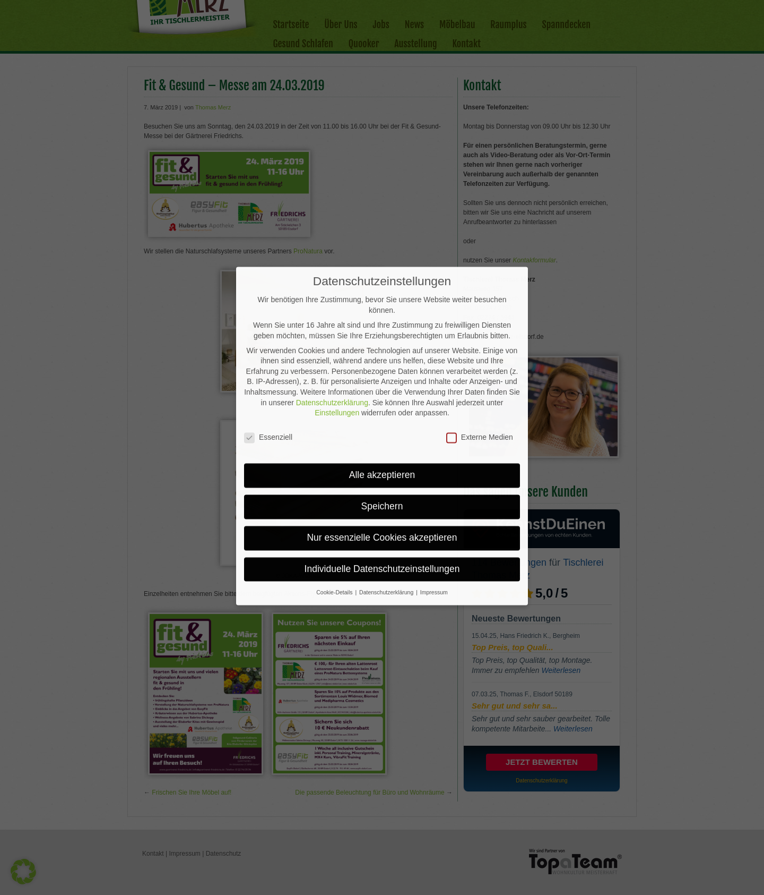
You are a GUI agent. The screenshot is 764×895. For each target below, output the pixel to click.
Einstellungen (337, 357)
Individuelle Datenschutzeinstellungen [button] (382, 513)
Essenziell (268, 382)
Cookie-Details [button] (335, 537)
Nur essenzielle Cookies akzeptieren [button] (382, 482)
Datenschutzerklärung (332, 347)
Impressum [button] (434, 537)
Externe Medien (479, 382)
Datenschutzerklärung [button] (387, 537)
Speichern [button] (382, 451)
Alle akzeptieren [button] (382, 419)
